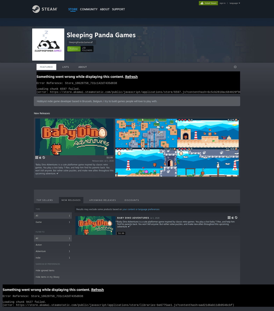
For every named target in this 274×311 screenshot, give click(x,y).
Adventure (53, 253)
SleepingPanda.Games (81, 42)
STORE (73, 9)
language (234, 3)
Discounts (132, 202)
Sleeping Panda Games (101, 35)
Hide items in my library (47, 279)
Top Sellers (45, 202)
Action (53, 246)
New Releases (71, 202)
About (105, 9)
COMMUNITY (89, 9)
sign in (222, 3)
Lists (65, 66)
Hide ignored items (45, 272)
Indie (53, 259)
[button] (74, 49)
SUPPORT (118, 9)
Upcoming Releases (102, 202)
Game (53, 224)
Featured (46, 66)
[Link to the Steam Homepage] (47, 11)
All (53, 217)
